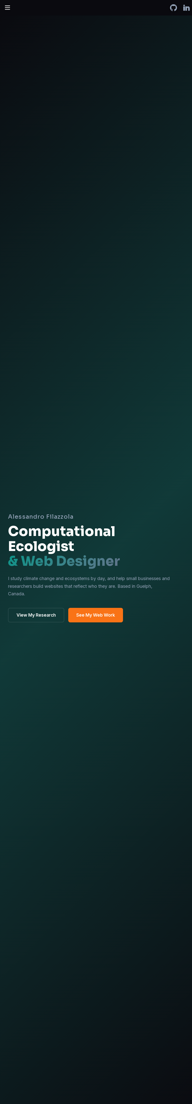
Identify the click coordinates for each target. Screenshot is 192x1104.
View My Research (36, 615)
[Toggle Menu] (7, 7)
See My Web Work (95, 615)
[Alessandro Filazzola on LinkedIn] (186, 7)
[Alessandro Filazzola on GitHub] (173, 7)
